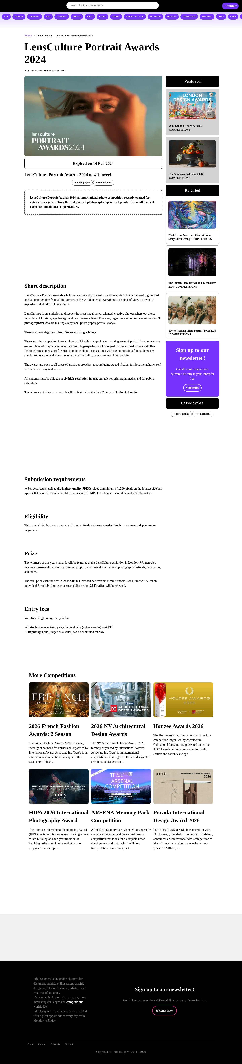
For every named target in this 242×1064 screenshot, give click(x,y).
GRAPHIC (34, 16)
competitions (74, 1002)
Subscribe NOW (164, 1010)
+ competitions (103, 182)
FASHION (61, 16)
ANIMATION (189, 16)
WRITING (207, 16)
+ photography (82, 182)
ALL (6, 16)
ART (48, 16)
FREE (233, 16)
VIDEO (102, 16)
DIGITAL (171, 16)
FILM (90, 16)
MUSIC (116, 16)
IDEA (221, 16)
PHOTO (77, 16)
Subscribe (192, 387)
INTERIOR (155, 16)
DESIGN (19, 16)
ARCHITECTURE (135, 16)
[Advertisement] (93, 241)
